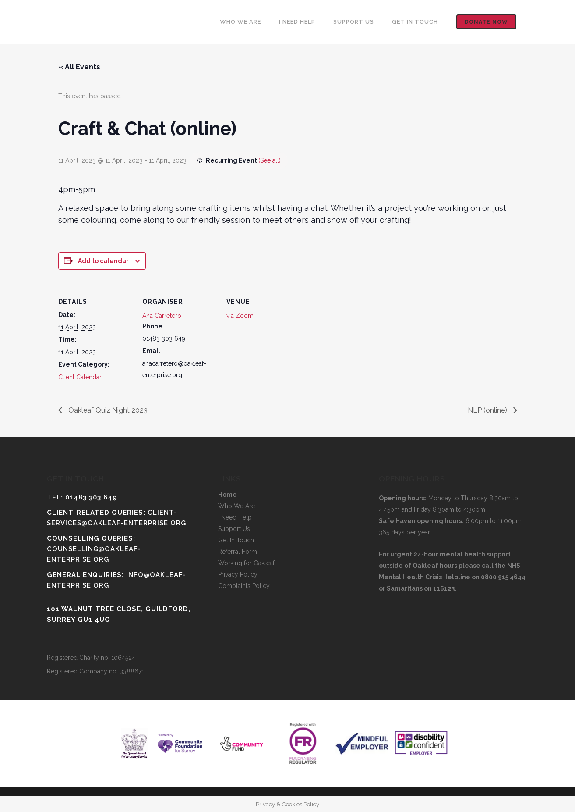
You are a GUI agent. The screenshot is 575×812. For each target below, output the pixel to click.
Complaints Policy (244, 585)
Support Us (234, 528)
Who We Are (236, 505)
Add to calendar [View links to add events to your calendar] (103, 260)
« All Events (79, 67)
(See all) (269, 160)
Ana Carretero (161, 315)
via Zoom (240, 315)
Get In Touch (236, 540)
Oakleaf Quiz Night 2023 (107, 410)
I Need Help (235, 517)
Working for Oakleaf (246, 562)
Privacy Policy (238, 574)
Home (227, 494)
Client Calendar (80, 377)
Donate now (486, 22)
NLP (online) (488, 410)
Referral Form (237, 551)
